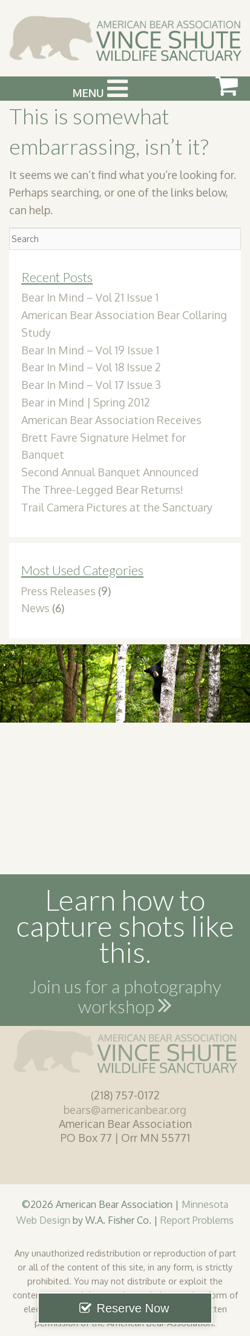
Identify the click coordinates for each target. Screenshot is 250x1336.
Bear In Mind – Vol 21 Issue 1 (90, 297)
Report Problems (197, 1219)
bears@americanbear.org (125, 1109)
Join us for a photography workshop (125, 998)
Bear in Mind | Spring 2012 (85, 402)
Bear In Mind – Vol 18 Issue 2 (91, 367)
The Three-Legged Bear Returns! (102, 489)
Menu (100, 88)
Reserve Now (132, 1308)
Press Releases (58, 591)
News (35, 608)
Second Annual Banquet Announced (110, 472)
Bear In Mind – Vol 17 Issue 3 (91, 384)
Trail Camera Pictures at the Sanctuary (116, 507)
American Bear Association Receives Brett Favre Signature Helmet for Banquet (111, 437)
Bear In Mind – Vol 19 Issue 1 (90, 350)
